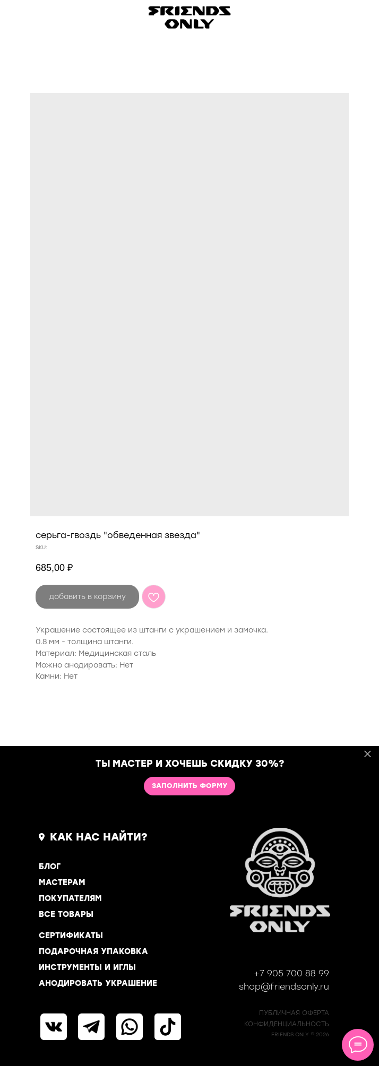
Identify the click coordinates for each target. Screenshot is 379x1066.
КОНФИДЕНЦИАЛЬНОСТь (286, 1024)
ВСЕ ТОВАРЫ (66, 914)
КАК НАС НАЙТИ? (99, 836)
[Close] (367, 754)
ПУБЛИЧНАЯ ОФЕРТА (294, 1013)
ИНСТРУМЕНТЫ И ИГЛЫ (87, 967)
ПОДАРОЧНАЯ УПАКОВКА (93, 951)
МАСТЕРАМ (62, 882)
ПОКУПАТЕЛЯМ (70, 898)
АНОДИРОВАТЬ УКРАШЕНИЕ (98, 983)
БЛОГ (50, 866)
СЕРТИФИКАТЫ (71, 935)
